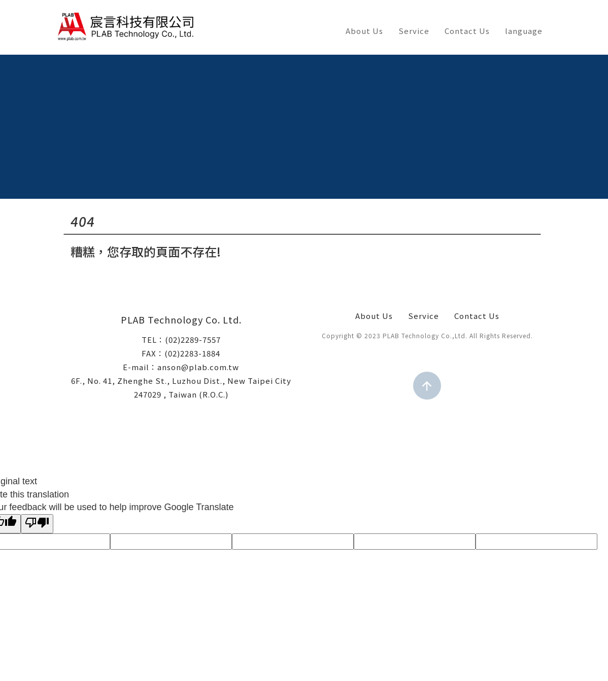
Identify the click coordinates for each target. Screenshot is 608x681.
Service (413, 30)
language (524, 30)
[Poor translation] (37, 523)
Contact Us (467, 30)
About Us (364, 30)
